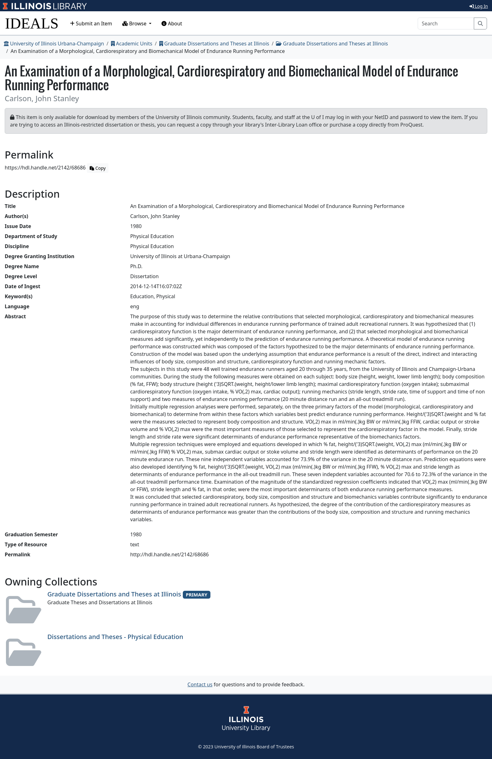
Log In (478, 6)
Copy (97, 168)
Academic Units (131, 43)
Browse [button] (135, 23)
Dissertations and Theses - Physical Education (115, 636)
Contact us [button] (200, 684)
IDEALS (32, 23)
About (171, 23)
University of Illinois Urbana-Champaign (54, 43)
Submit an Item (91, 23)
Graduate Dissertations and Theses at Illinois (214, 43)
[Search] (446, 23)
